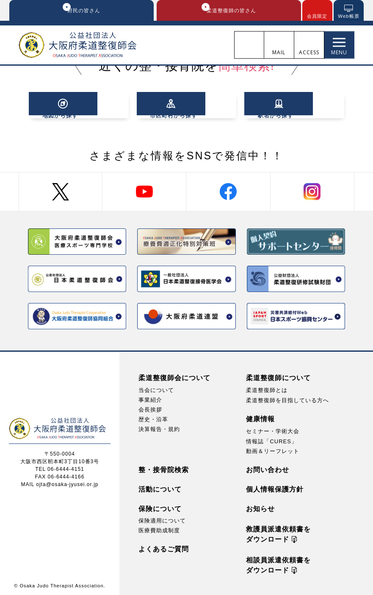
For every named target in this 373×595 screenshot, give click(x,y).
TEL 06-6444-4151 (59, 467)
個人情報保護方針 (275, 487)
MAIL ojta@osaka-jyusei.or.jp (59, 483)
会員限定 (317, 16)
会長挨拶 (150, 408)
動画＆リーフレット (272, 449)
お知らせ (260, 507)
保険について (160, 507)
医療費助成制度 (159, 528)
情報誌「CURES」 (271, 440)
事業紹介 (150, 398)
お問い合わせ (267, 468)
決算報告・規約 (159, 427)
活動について (160, 487)
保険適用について (162, 519)
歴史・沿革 (153, 417)
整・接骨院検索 (163, 468)
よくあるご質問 (163, 547)
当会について (156, 388)
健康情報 (260, 417)
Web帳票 (348, 16)
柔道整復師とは (266, 388)
